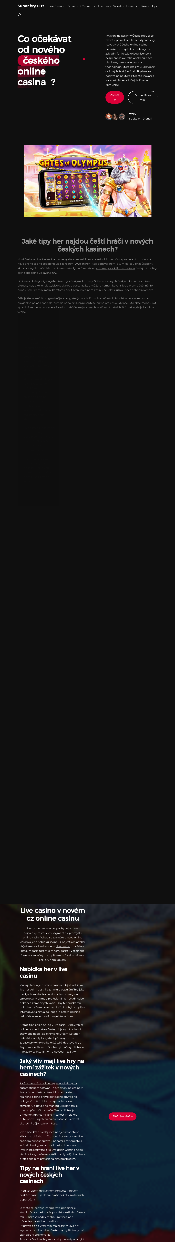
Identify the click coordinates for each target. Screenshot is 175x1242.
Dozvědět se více (143, 97)
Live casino (63, 946)
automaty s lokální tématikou (115, 264)
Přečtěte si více (123, 1116)
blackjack (26, 994)
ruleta (37, 994)
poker (60, 994)
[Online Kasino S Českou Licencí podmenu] (136, 6)
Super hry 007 (31, 6)
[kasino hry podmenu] (157, 6)
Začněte (114, 97)
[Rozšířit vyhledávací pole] (19, 15)
